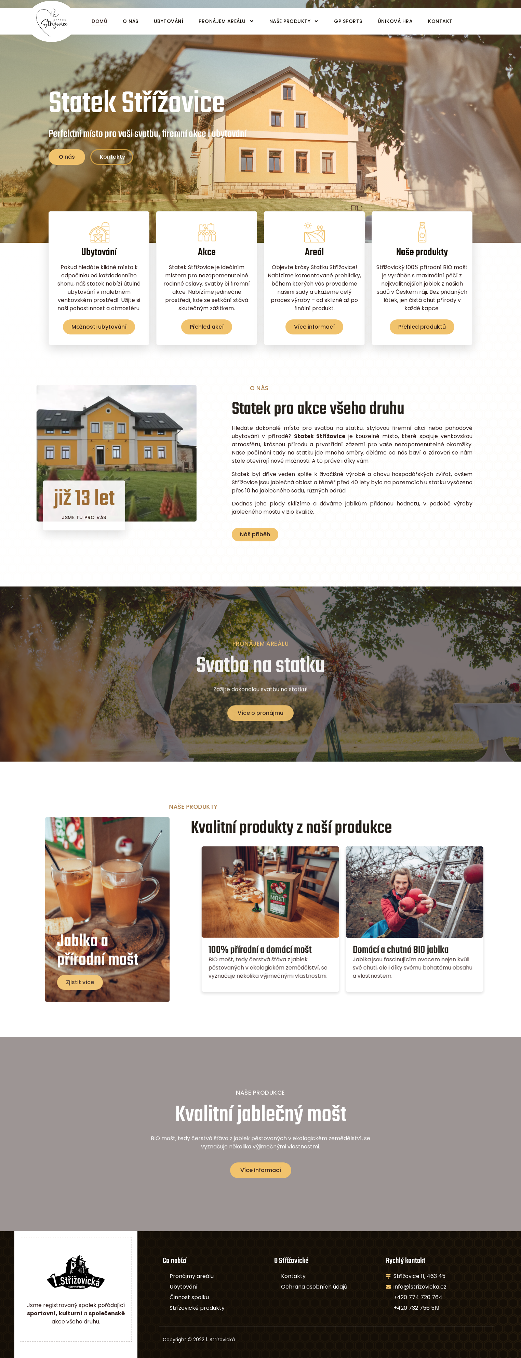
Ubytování (169, 21)
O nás (130, 21)
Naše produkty (294, 21)
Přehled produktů (422, 338)
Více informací (314, 338)
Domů (99, 21)
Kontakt (440, 21)
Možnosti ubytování (98, 338)
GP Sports (348, 21)
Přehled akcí (207, 329)
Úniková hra (395, 21)
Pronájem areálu (226, 21)
